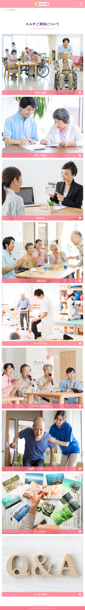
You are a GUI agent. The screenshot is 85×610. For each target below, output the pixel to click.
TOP (3, 10)
